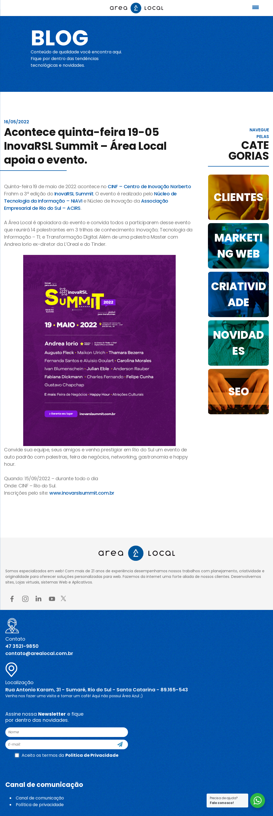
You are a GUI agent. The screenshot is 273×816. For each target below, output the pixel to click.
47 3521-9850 (22, 646)
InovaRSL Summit (74, 193)
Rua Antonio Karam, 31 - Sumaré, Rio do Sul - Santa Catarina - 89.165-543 (96, 689)
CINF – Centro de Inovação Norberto (149, 186)
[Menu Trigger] (255, 7)
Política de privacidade (40, 805)
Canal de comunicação (40, 798)
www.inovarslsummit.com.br (82, 493)
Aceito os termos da (66, 755)
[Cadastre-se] (120, 744)
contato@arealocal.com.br (39, 653)
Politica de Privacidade (91, 755)
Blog (60, 38)
